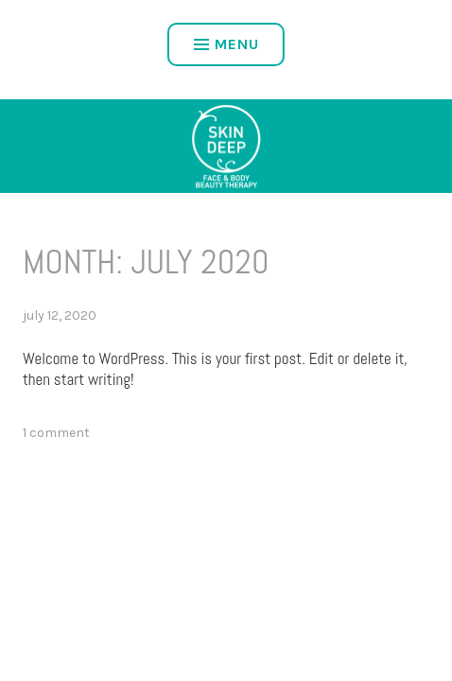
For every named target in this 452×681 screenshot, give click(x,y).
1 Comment (56, 433)
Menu (226, 44)
